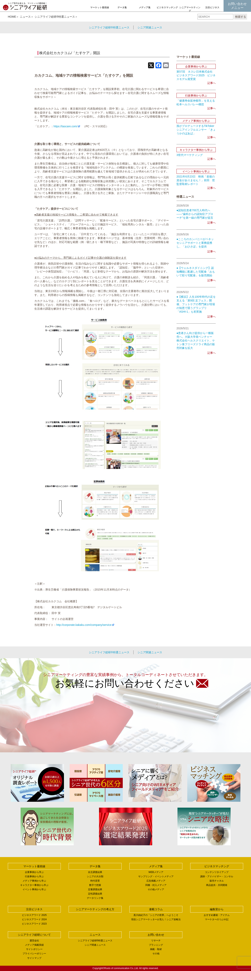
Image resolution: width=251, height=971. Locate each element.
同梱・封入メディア (155, 885)
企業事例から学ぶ (34, 872)
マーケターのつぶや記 (216, 919)
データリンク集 (95, 898)
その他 (155, 953)
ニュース (25, 16)
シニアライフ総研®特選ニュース (55, 16)
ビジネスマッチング (167, 7)
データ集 (122, 7)
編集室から (217, 909)
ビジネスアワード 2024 (34, 919)
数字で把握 (95, 885)
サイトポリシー (34, 949)
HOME (12, 16)
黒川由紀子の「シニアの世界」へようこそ (156, 915)
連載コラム (156, 909)
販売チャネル (217, 880)
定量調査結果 (95, 889)
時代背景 (95, 880)
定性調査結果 (95, 893)
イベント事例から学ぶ (34, 889)
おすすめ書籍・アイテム (217, 915)
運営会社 (34, 940)
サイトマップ (34, 958)
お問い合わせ (156, 934)
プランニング (156, 945)
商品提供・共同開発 (216, 885)
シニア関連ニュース (149, 27)
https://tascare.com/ (65, 126)
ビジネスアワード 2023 (34, 923)
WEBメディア (155, 872)
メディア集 (145, 7)
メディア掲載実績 (34, 945)
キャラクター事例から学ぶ (34, 885)
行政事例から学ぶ (34, 876)
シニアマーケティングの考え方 (189, 10)
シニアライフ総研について (34, 934)
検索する (240, 16)
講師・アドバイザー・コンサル (216, 876)
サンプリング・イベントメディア (156, 876)
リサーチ (156, 940)
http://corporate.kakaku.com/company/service (84, 624)
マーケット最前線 (99, 7)
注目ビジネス (212, 7)
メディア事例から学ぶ (34, 880)
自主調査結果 (95, 872)
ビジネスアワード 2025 (34, 915)
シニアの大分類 (95, 876)
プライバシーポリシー (34, 953)
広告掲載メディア (155, 880)
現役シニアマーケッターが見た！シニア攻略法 (156, 919)
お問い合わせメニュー (237, 5)
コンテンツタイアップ (216, 872)
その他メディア (156, 889)
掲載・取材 (156, 949)
